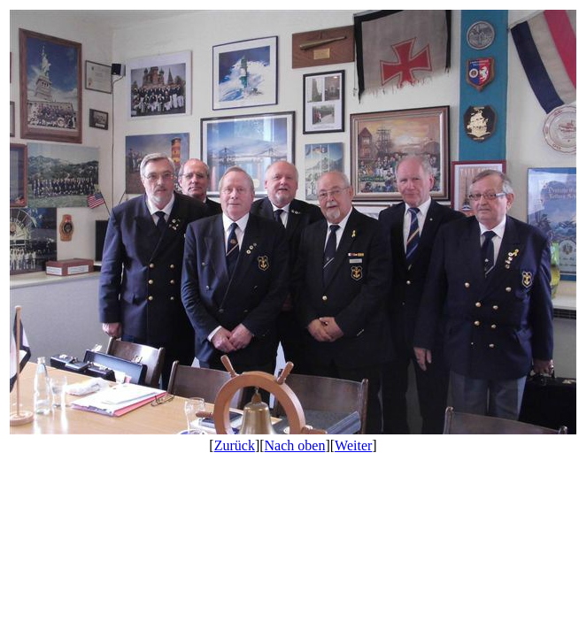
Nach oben (295, 445)
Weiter (353, 445)
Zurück (234, 445)
